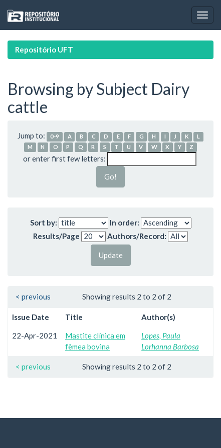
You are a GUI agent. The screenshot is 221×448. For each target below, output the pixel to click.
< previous (33, 296)
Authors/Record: (136, 236)
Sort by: (43, 222)
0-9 (54, 136)
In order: (124, 222)
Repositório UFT (44, 49)
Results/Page (56, 236)
